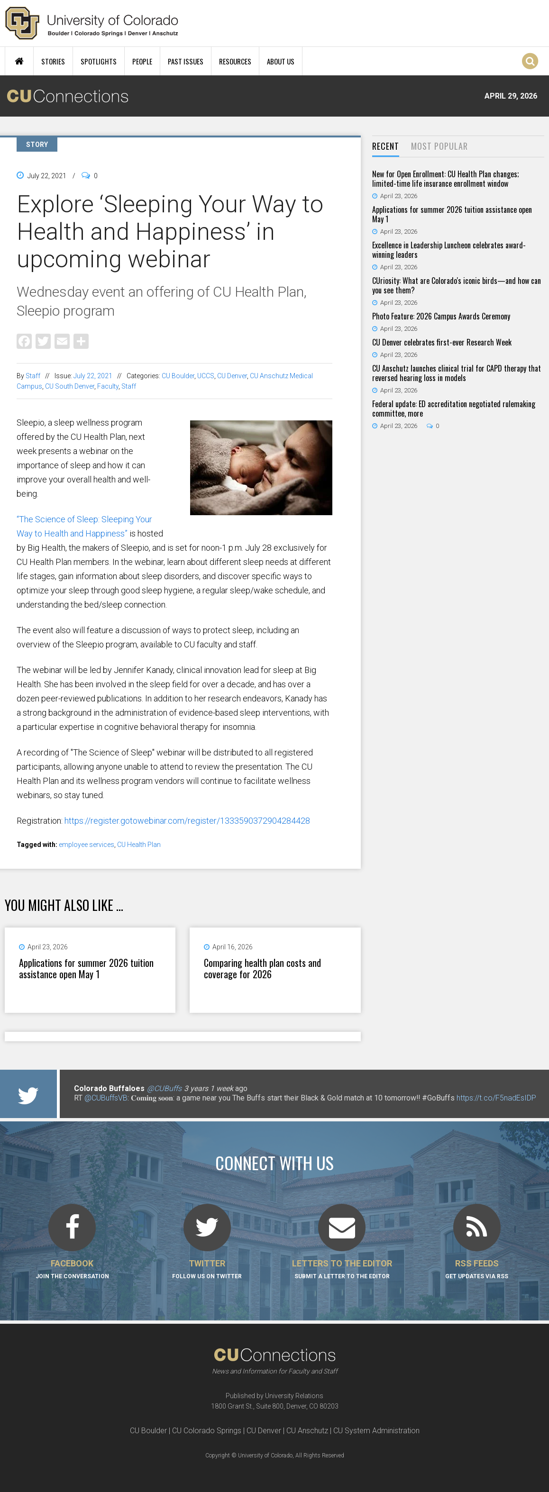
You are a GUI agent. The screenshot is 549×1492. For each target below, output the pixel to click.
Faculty (108, 386)
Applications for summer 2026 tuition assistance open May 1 (86, 968)
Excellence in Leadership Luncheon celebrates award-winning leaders (449, 249)
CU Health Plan (139, 844)
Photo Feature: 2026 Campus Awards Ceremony (441, 316)
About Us (280, 61)
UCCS (205, 376)
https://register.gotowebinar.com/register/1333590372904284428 (187, 821)
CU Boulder (178, 376)
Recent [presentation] (385, 146)
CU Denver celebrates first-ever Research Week (442, 342)
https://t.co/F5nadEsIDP (496, 1097)
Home (19, 61)
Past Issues (185, 61)
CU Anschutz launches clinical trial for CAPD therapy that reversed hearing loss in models (456, 373)
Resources (235, 61)
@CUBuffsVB (106, 1097)
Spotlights (99, 61)
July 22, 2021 (92, 376)
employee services (86, 844)
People (142, 61)
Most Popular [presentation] (439, 146)
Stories (53, 61)
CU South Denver (69, 386)
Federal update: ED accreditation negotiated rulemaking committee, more (453, 408)
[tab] (385, 146)
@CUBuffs (164, 1088)
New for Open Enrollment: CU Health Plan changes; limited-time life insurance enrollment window (445, 178)
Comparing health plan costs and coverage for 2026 (262, 968)
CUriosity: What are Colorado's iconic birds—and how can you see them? (456, 285)
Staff (33, 376)
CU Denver (232, 376)
